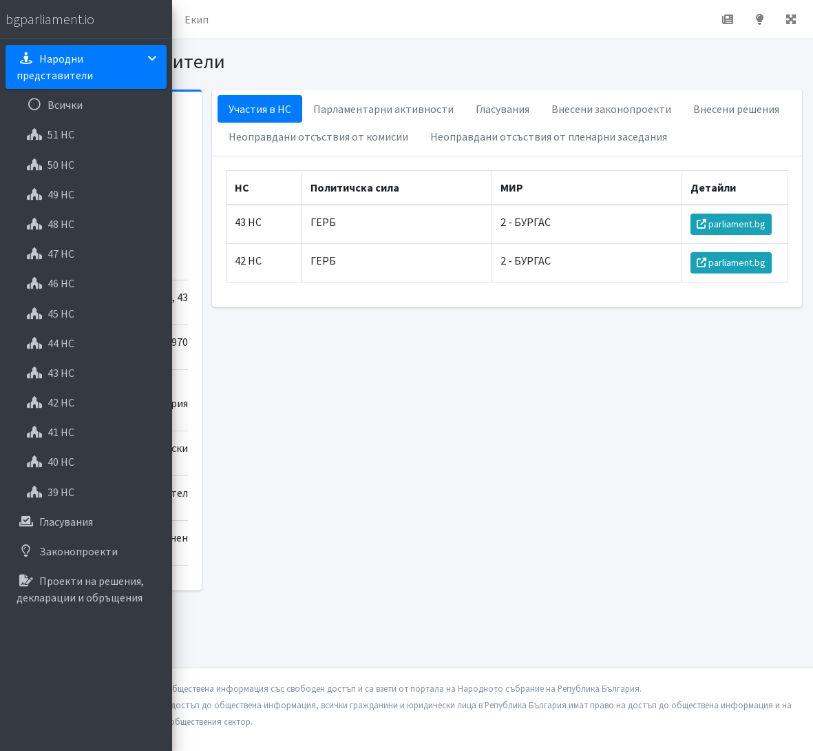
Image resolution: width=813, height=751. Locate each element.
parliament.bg (738, 279)
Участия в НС (388, 109)
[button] (193, 19)
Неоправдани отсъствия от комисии (446, 164)
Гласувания (630, 109)
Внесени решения (541, 136)
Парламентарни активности (511, 109)
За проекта (306, 19)
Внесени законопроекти (416, 136)
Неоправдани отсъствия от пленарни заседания (475, 191)
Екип (368, 19)
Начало (238, 19)
